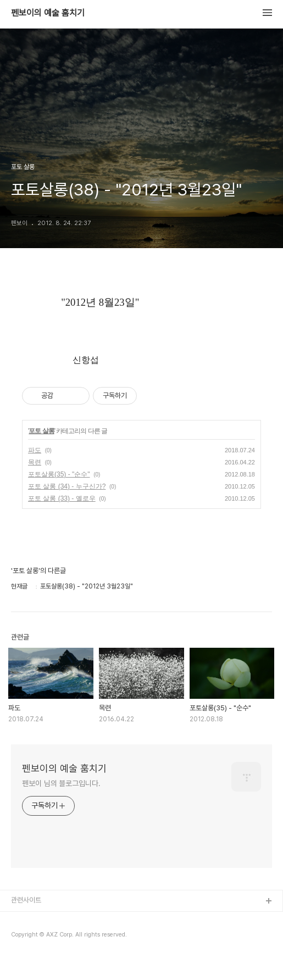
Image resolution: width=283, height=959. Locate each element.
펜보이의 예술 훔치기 (48, 13)
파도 (34, 450)
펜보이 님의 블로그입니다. (61, 783)
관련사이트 (26, 900)
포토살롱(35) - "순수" (59, 474)
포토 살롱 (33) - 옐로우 (62, 498)
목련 (34, 462)
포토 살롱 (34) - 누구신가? (67, 486)
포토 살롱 (41, 431)
